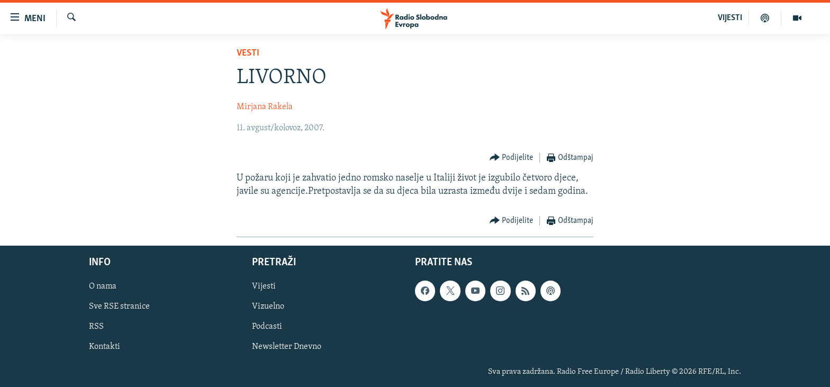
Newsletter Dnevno (286, 347)
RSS (96, 327)
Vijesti (264, 286)
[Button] (512, 158)
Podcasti (267, 327)
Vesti (248, 53)
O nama (102, 286)
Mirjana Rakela (265, 107)
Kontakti (104, 347)
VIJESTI (730, 18)
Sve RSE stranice (119, 307)
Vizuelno (268, 307)
